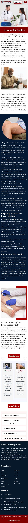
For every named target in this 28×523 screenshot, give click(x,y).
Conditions (4, 473)
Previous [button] (3, 358)
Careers (16, 475)
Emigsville (8, 454)
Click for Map (12, 504)
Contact (16, 481)
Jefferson (17, 454)
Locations (16, 478)
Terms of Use (17, 484)
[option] (7, 381)
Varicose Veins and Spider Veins (20, 371)
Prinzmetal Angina (9, 428)
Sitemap (3, 486)
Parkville (22, 454)
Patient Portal (17, 2)
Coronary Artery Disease (11, 415)
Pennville (3, 455)
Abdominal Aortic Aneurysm (7, 371)
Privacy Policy (5, 484)
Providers (16, 473)
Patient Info (4, 475)
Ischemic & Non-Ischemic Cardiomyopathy (11, 422)
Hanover (3, 454)
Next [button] (25, 358)
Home (2, 470)
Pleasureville (9, 455)
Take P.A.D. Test (6, 24)
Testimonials (4, 478)
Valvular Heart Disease (11, 433)
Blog (2, 481)
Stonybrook (21, 455)
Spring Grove (15, 455)
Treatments (17, 470)
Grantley (13, 454)
